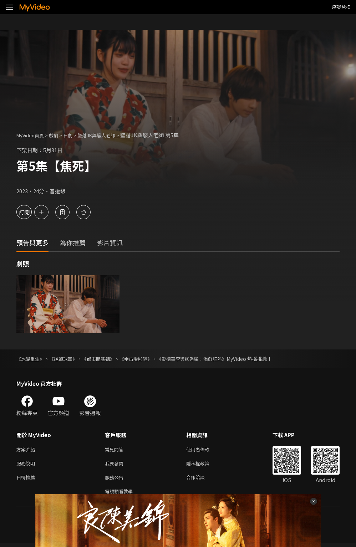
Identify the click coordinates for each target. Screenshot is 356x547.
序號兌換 (341, 7)
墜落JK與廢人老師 (107, 135)
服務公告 (115, 480)
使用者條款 (203, 450)
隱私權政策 (203, 465)
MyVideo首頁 (32, 135)
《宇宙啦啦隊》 (143, 358)
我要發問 (115, 465)
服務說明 (27, 465)
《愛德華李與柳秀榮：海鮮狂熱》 (203, 358)
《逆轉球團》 (66, 358)
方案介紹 (27, 450)
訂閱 (30, 212)
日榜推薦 (27, 480)
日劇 (75, 135)
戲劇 (59, 135)
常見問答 (115, 450)
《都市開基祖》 (103, 358)
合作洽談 (201, 480)
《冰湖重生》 (31, 358)
